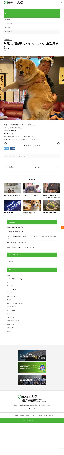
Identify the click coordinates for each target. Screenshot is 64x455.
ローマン (9, 342)
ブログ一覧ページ (11, 335)
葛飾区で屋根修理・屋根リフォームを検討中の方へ (20, 275)
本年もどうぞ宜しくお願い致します (16, 271)
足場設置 (9, 359)
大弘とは (16, 443)
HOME (10, 443)
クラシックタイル (11, 317)
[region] (32, 158)
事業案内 (28, 443)
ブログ (45, 443)
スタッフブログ (9, 23)
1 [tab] (24, 173)
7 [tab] (35, 173)
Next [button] (58, 157)
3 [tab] (28, 173)
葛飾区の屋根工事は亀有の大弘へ (15, 255)
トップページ (10, 328)
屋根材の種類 (10, 356)
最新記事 (7, 19)
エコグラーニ (10, 310)
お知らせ (22, 443)
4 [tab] (30, 173)
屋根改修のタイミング (13, 349)
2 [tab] (26, 173)
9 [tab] (39, 173)
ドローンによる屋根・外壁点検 (15, 331)
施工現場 (7, 27)
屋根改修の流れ (11, 352)
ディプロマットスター (13, 324)
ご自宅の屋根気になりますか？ (15, 307)
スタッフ (12, 184)
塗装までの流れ (11, 345)
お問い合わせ (10, 303)
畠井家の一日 (8, 31)
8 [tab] (37, 173)
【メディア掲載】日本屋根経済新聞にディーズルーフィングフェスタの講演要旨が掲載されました (31, 265)
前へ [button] (5, 157)
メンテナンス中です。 (13, 338)
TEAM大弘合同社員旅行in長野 (15, 260)
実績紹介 (34, 443)
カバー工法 (10, 314)
